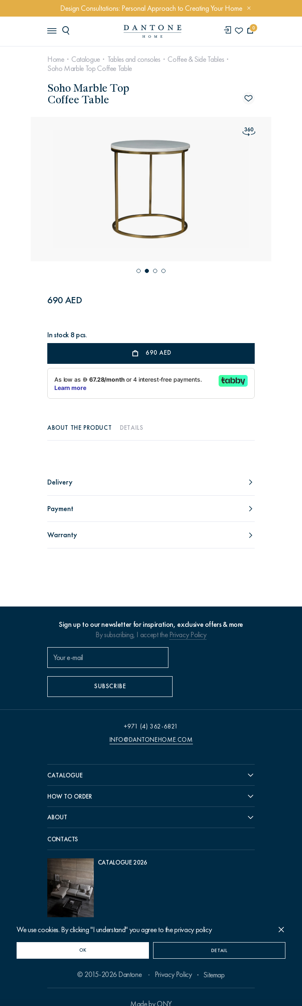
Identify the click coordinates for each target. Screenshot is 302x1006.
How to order (69, 776)
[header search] (67, 30)
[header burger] (51, 31)
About (57, 798)
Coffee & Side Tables (196, 59)
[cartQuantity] (250, 31)
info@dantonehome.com (151, 719)
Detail (219, 950)
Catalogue (85, 59)
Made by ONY (151, 989)
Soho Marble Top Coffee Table (89, 68)
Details (131, 427)
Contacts (62, 821)
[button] (138, 271)
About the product (79, 427)
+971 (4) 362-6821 (151, 705)
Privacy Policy (188, 634)
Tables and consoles (134, 59)
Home (55, 59)
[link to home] (151, 32)
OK (83, 950)
